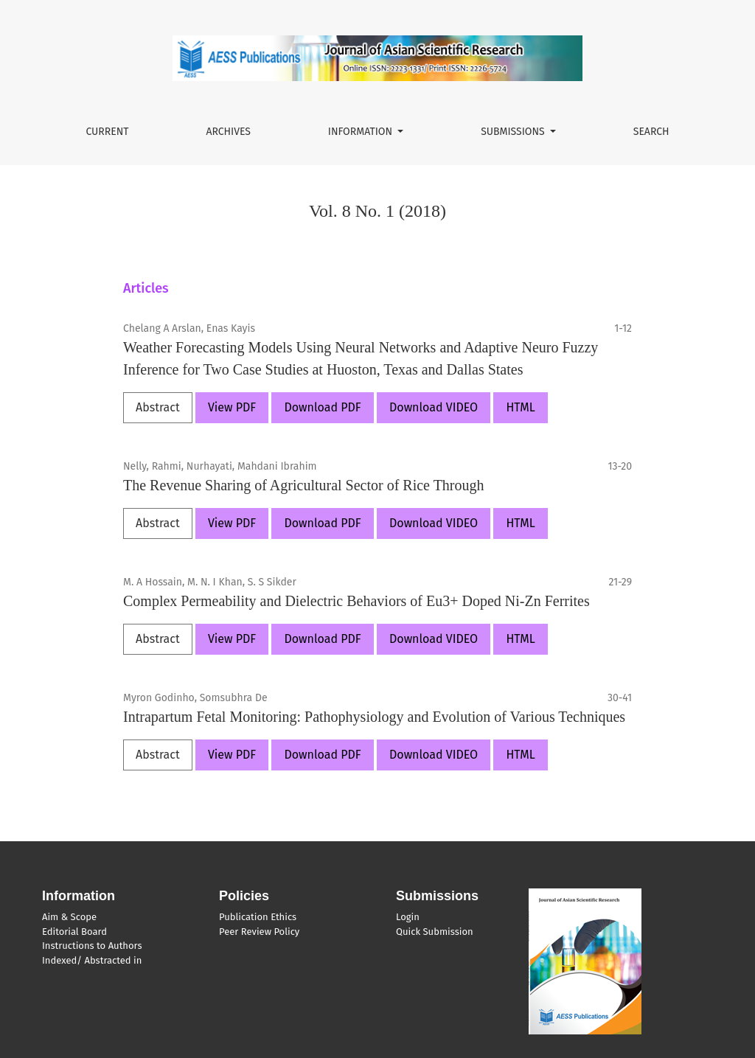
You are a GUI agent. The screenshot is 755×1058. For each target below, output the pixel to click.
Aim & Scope (69, 916)
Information (361, 131)
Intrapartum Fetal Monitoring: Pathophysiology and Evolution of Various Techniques (374, 717)
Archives (228, 131)
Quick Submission (434, 931)
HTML (520, 407)
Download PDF (322, 407)
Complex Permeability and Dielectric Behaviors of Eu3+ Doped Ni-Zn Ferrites (356, 601)
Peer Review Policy (259, 931)
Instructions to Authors (92, 945)
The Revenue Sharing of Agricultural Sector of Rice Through (303, 485)
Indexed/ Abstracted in (92, 960)
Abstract (158, 407)
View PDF (232, 407)
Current (107, 131)
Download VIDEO (433, 407)
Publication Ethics (257, 916)
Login (408, 916)
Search (651, 131)
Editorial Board (74, 931)
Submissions (514, 131)
